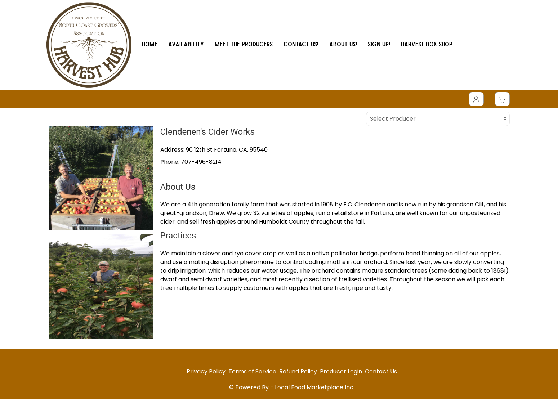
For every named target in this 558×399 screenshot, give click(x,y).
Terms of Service (252, 371)
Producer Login (341, 371)
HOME (149, 44)
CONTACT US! (301, 44)
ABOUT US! (343, 44)
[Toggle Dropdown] (476, 99)
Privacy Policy (206, 371)
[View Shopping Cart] (502, 99)
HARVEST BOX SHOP (426, 44)
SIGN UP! (379, 44)
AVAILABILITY (186, 44)
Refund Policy (298, 371)
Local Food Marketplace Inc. (314, 387)
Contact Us (381, 371)
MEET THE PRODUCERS (244, 44)
